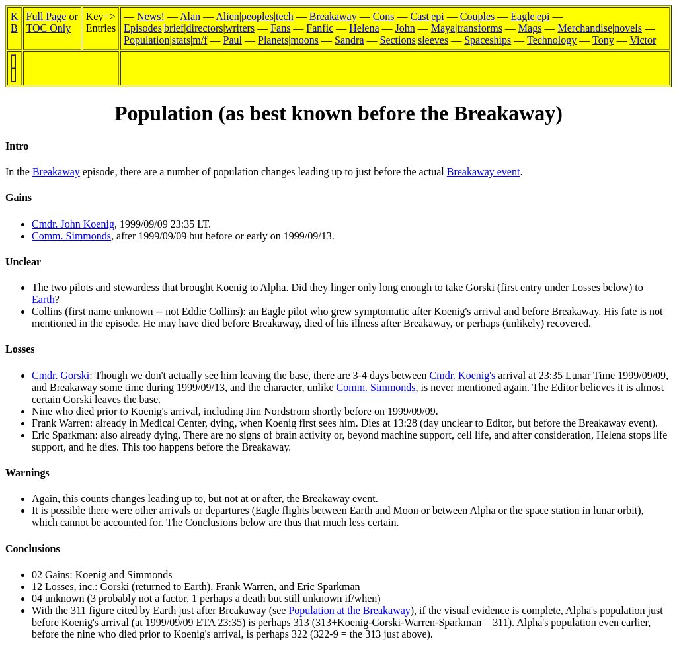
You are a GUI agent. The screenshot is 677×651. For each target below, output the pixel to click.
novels (628, 28)
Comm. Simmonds (71, 235)
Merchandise (584, 28)
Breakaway (333, 16)
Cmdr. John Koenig (73, 224)
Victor (642, 40)
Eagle (522, 16)
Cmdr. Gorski (60, 375)
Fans (280, 28)
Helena (364, 28)
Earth (43, 299)
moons (304, 40)
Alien (227, 16)
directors (204, 28)
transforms (479, 28)
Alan (190, 16)
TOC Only (48, 28)
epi (437, 16)
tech (285, 16)
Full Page (46, 16)
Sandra (349, 40)
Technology (552, 40)
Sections (398, 40)
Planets (273, 40)
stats (181, 40)
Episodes (143, 28)
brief (174, 28)
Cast (420, 16)
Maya (443, 28)
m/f (199, 40)
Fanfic (319, 28)
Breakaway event (483, 171)
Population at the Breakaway (349, 610)
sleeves (433, 40)
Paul (232, 40)
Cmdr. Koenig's (463, 375)
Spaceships (487, 40)
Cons (384, 16)
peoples (257, 16)
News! (151, 16)
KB (15, 22)
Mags (530, 28)
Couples (477, 16)
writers (240, 28)
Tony (603, 40)
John (405, 28)
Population (146, 40)
